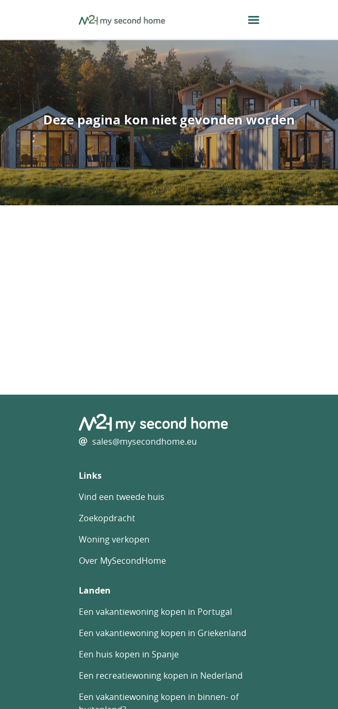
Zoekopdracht (107, 518)
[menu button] (253, 20)
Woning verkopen (114, 539)
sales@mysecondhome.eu (144, 441)
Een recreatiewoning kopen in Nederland (161, 675)
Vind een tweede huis (121, 497)
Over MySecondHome (122, 560)
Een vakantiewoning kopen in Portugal (155, 612)
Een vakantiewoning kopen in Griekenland (162, 633)
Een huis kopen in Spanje (129, 654)
